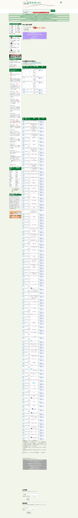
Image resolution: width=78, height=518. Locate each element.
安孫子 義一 (23, 276)
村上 (17, 186)
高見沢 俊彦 (23, 251)
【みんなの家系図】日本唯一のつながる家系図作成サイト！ (39, 18)
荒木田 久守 (23, 131)
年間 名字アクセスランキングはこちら (34, 463)
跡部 (11, 176)
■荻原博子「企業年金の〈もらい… (15, 201)
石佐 (12, 28)
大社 (17, 170)
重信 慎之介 (23, 377)
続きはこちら (13, 164)
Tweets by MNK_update (14, 193)
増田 (19, 50)
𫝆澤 (17, 172)
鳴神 (12, 30)
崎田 (19, 40)
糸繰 (18, 27)
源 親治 (24, 69)
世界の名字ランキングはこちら (34, 468)
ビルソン (18, 179)
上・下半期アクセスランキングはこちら (34, 465)
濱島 (19, 43)
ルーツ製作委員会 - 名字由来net (15, 190)
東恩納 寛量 (23, 145)
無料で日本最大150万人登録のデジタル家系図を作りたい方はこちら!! (15, 80)
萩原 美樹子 (23, 289)
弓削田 (18, 32)
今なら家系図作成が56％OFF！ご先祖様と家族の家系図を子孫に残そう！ (39, 14)
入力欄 (24, 494)
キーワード (25, 507)
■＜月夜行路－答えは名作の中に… (15, 196)
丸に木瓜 (13, 38)
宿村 (17, 176)
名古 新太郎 (23, 399)
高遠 (11, 184)
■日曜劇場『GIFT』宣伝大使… (14, 202)
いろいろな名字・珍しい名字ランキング (35, 34)
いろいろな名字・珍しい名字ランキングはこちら (34, 460)
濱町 (11, 172)
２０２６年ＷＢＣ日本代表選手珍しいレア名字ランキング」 (15, 116)
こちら (13, 33)
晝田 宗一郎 (23, 410)
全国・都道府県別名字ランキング (34, 32)
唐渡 (17, 181)
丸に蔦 (13, 50)
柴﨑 (12, 25)
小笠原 (11, 177)
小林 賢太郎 (23, 305)
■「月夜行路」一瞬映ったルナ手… (15, 207)
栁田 (12, 32)
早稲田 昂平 (23, 353)
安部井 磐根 (23, 138)
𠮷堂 (17, 174)
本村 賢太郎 (23, 293)
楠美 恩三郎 (23, 155)
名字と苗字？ (14, 65)
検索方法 (25, 496)
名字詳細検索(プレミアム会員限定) (41, 12)
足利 (11, 174)
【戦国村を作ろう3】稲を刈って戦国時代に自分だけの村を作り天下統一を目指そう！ (39, 16)
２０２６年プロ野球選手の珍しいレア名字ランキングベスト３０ (15, 108)
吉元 (17, 184)
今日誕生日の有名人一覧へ (34, 467)
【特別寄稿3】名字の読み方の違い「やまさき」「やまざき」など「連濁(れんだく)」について (15, 159)
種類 (24, 509)
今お (17, 177)
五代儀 (11, 170)
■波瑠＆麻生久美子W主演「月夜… (15, 206)
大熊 (19, 38)
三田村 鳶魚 (23, 161)
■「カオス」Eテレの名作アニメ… (15, 203)
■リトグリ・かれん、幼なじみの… (15, 198)
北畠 (11, 181)
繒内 (12, 27)
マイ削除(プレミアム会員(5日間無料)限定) (31, 62)
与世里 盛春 (23, 175)
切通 (18, 25)
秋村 (11, 186)
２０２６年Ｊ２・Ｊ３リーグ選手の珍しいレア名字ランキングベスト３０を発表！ (39, 20)
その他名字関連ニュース (12, 208)
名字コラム (35, 36)
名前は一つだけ (14, 60)
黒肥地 (18, 28)
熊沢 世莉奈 (23, 406)
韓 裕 (23, 256)
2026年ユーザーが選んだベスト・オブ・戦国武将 (15, 140)
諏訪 (11, 179)
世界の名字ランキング (34, 38)
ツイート (40, 69)
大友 (18, 30)
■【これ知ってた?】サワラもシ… (15, 197)
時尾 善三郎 (23, 142)
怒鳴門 (17, 182)
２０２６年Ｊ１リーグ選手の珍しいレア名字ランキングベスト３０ (15, 94)
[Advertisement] (34, 50)
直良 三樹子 (23, 201)
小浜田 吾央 (23, 370)
